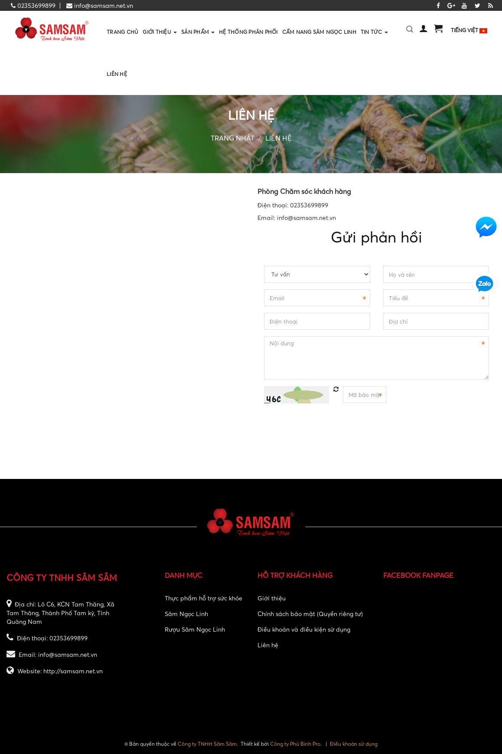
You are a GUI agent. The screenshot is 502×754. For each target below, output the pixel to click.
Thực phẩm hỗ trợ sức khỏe (203, 598)
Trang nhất (232, 138)
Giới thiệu (272, 598)
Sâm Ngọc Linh (186, 613)
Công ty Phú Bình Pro (295, 744)
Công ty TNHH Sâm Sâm (207, 744)
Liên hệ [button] (117, 74)
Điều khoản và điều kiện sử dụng (304, 629)
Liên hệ (278, 138)
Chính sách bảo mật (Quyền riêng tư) (310, 613)
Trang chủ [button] (122, 32)
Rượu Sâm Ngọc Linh (195, 629)
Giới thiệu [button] (160, 41)
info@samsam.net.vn (103, 5)
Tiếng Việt (469, 30)
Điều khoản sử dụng (354, 744)
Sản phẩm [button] (198, 41)
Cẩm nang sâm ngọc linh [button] (319, 32)
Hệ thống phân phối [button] (248, 32)
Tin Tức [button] (374, 41)
